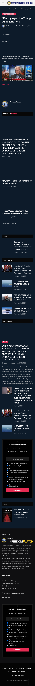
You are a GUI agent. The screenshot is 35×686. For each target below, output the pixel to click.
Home (4, 668)
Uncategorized (9, 14)
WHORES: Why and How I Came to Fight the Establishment (23, 512)
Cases (28, 668)
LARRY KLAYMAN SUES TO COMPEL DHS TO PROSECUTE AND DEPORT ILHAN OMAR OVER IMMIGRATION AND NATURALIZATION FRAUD (23, 395)
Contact (12, 672)
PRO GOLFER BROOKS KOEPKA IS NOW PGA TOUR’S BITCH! (22, 297)
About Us (13, 668)
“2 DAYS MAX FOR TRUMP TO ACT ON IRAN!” (21, 284)
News (5, 342)
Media (21, 668)
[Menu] (3, 3)
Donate (21, 672)
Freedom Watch (14, 26)
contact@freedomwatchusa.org (14, 593)
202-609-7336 (6, 597)
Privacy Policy (17, 675)
